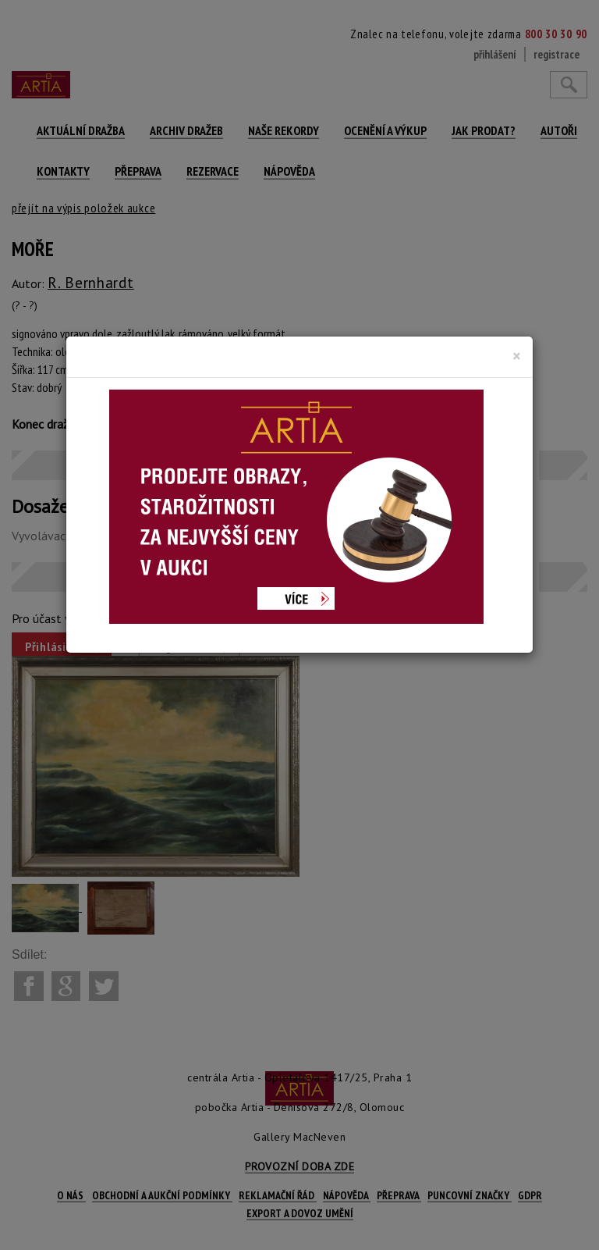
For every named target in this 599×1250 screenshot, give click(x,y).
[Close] (516, 356)
